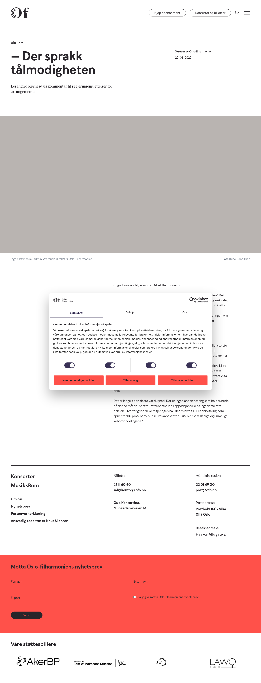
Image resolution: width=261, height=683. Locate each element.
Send (26, 615)
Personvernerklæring (28, 514)
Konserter (23, 476)
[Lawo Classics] (223, 662)
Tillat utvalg (130, 380)
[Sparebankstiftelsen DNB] (161, 662)
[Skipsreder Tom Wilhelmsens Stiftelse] (99, 662)
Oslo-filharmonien (200, 51)
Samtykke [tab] (76, 312)
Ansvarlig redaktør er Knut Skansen (39, 521)
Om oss (16, 499)
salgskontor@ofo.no (130, 490)
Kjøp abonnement (167, 13)
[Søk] (237, 13)
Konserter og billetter (210, 13)
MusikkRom (25, 485)
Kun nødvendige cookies (79, 380)
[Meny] (247, 13)
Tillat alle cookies (182, 380)
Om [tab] (184, 311)
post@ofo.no (206, 490)
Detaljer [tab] (130, 311)
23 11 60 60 (122, 485)
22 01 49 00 (205, 485)
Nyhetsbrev (20, 506)
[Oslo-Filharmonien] (20, 12)
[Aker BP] (38, 662)
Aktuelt (17, 43)
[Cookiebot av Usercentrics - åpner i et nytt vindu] (192, 300)
